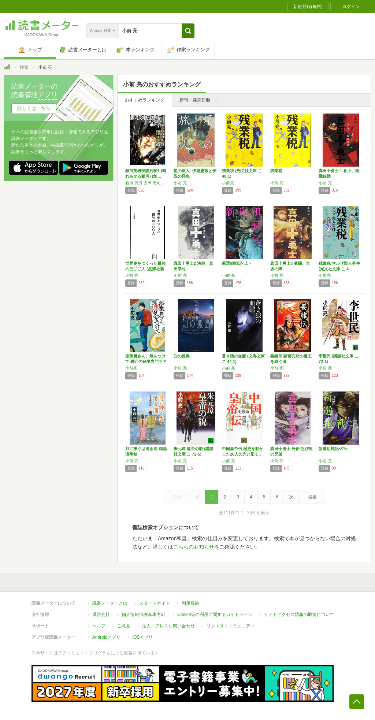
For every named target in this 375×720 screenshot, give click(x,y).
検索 (24, 67)
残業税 (276, 170)
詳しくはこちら (34, 108)
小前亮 (228, 183)
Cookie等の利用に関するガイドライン (214, 614)
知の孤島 (182, 356)
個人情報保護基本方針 (144, 614)
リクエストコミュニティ (231, 626)
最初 (176, 497)
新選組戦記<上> (236, 263)
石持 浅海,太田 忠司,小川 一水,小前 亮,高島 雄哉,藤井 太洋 (147, 183)
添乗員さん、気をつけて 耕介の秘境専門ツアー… (146, 361)
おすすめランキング (144, 100)
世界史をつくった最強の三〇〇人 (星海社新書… (145, 269)
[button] (188, 30)
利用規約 (190, 603)
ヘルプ (98, 626)
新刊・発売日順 (194, 100)
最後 (312, 497)
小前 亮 (180, 183)
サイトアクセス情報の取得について (299, 614)
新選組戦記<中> (333, 448)
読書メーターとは (109, 603)
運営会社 (101, 614)
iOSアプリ (142, 637)
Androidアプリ (106, 637)
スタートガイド (154, 603)
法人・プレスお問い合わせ (168, 626)
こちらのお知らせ (193, 547)
